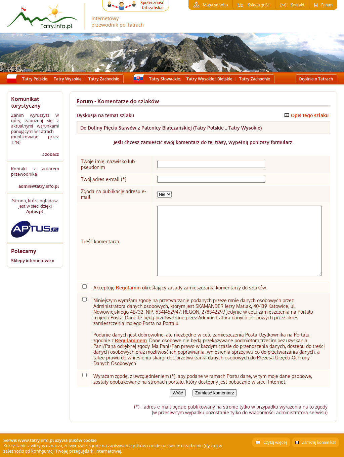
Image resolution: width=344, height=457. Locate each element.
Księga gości (259, 4)
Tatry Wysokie (68, 78)
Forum (326, 4)
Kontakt (297, 4)
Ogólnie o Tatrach (316, 78)
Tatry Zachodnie (103, 78)
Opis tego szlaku (310, 115)
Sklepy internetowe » (32, 260)
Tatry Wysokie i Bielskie (209, 78)
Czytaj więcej (275, 442)
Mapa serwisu (215, 4)
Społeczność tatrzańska (152, 5)
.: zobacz (50, 154)
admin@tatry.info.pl (38, 186)
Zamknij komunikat (319, 442)
